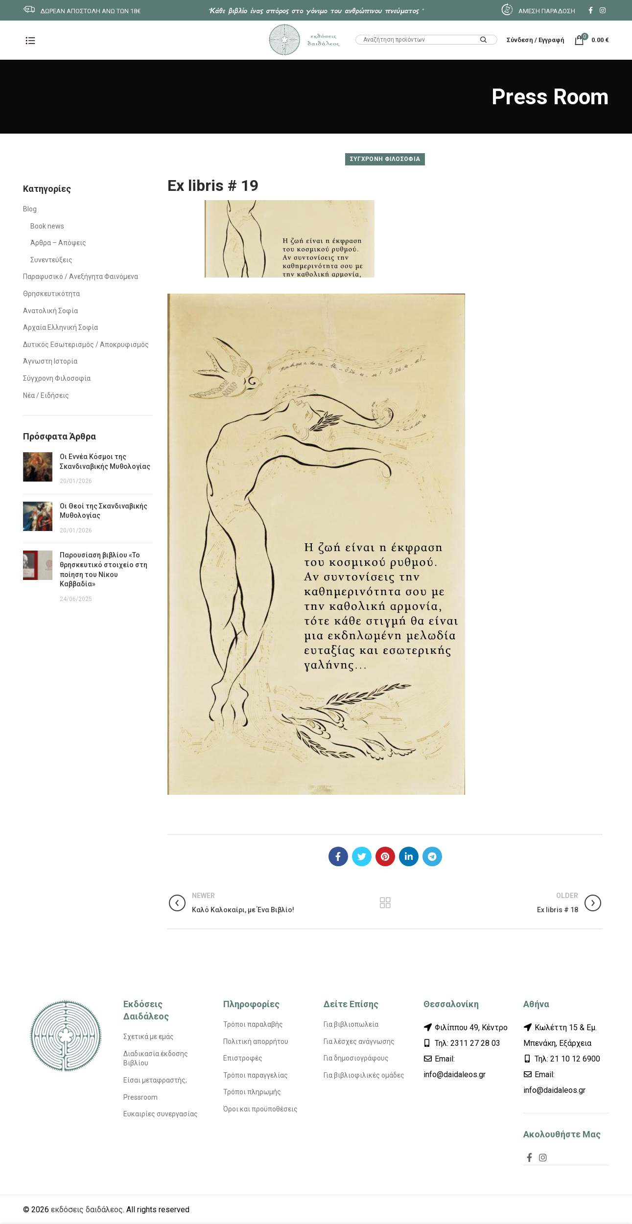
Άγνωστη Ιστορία (50, 361)
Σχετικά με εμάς (148, 1036)
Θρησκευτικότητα (51, 294)
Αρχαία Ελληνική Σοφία (60, 327)
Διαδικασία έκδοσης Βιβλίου (155, 1058)
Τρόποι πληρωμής (252, 1092)
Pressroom (140, 1097)
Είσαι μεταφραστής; (155, 1080)
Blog (30, 209)
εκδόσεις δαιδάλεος (87, 1209)
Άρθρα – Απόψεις (58, 243)
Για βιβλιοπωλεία (351, 1024)
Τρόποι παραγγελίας (255, 1075)
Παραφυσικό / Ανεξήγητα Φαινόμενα (80, 276)
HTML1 (366, 33)
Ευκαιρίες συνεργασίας (160, 1114)
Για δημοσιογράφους (356, 1058)
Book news (47, 226)
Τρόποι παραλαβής (253, 1024)
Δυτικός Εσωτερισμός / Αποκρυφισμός (86, 344)
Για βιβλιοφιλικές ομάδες (364, 1075)
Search (483, 40)
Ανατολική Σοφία (50, 311)
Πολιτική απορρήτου (255, 1041)
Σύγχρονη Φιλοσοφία (385, 159)
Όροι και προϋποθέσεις (260, 1109)
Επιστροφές (242, 1058)
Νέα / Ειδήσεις (46, 395)
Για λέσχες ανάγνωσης (359, 1041)
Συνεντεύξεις (51, 260)
